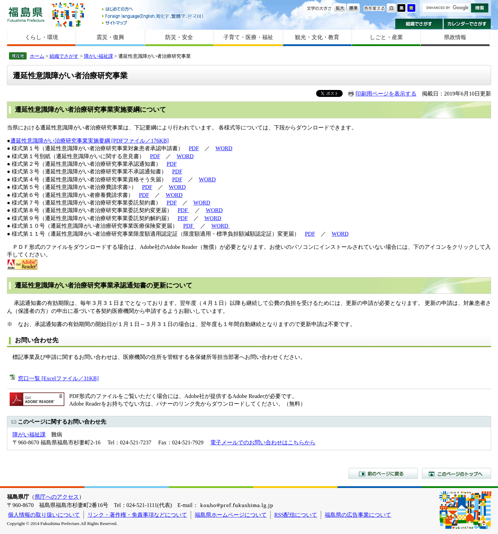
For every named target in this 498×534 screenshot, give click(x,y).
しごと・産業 (386, 37)
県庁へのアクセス (57, 497)
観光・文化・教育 (317, 37)
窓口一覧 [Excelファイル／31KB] (58, 378)
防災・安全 (179, 37)
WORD (223, 148)
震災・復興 (110, 37)
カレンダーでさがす (467, 24)
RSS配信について (295, 515)
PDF (194, 148)
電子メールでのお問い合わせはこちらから (262, 442)
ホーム (37, 56)
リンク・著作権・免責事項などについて (137, 515)
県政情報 (455, 37)
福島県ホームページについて (231, 515)
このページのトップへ (456, 473)
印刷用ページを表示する (386, 94)
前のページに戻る (383, 473)
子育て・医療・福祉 (248, 37)
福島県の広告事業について (358, 515)
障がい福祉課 (98, 56)
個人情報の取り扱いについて (44, 515)
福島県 (26, 14)
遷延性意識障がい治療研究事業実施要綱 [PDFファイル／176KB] (89, 141)
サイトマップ (153, 22)
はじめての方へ (153, 9)
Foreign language (153, 16)
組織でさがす (419, 24)
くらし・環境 (41, 37)
